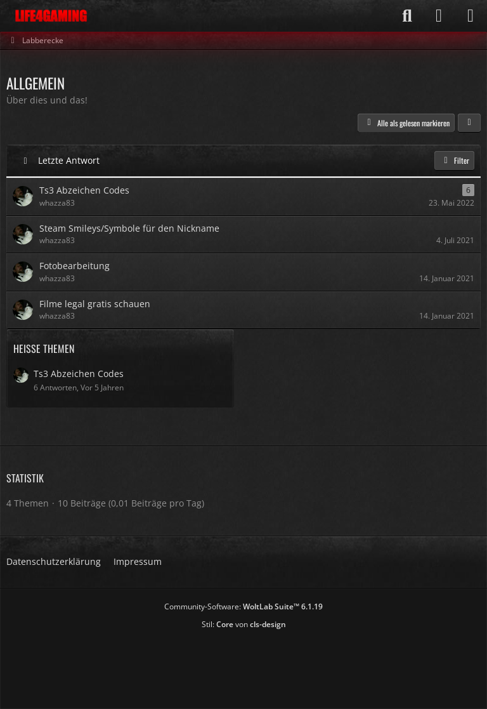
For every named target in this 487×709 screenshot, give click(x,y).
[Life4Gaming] (51, 16)
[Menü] (470, 16)
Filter (454, 160)
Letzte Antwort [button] (69, 160)
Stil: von (244, 624)
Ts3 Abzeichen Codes (79, 374)
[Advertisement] (243, 664)
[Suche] (407, 16)
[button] (469, 123)
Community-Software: (243, 606)
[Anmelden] (438, 16)
